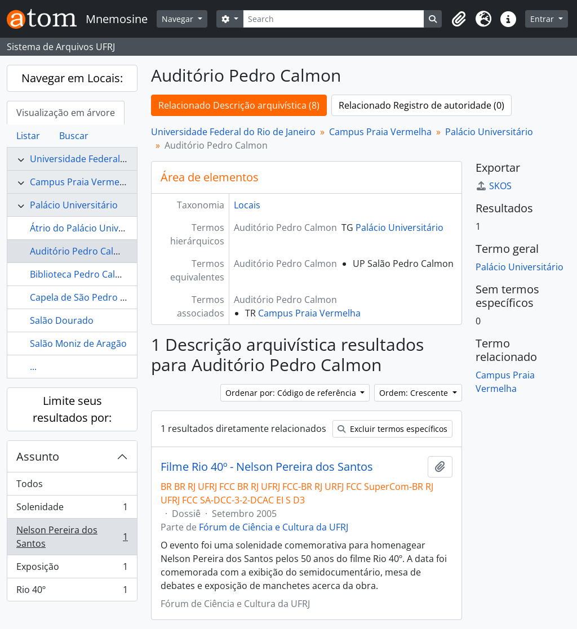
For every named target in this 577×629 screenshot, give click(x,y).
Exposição (72, 569)
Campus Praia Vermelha (81, 182)
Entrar (543, 19)
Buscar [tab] (73, 136)
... (33, 366)
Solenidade (72, 509)
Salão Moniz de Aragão (78, 343)
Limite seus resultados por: (72, 409)
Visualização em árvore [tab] (65, 112)
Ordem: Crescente (414, 392)
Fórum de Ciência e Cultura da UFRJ (273, 527)
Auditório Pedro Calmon (81, 251)
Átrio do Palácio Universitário (92, 228)
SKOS (494, 186)
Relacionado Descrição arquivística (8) (238, 105)
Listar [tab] (28, 136)
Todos (29, 484)
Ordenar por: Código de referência (291, 392)
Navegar (179, 19)
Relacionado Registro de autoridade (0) (421, 105)
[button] (458, 19)
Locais (247, 205)
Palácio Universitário (74, 205)
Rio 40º (72, 592)
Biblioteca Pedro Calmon (82, 274)
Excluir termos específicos (392, 428)
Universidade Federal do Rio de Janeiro (112, 159)
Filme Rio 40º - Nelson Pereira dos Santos (267, 467)
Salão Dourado (62, 320)
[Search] (334, 19)
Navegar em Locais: (72, 78)
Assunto (37, 456)
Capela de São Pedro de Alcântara (102, 297)
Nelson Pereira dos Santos (72, 537)
